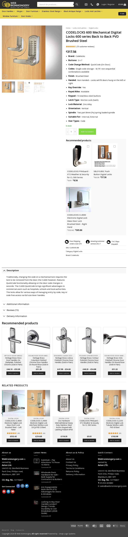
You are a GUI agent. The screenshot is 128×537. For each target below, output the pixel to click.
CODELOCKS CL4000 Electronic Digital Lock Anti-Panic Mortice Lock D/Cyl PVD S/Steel (38, 424)
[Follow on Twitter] (27, 486)
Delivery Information (14, 316)
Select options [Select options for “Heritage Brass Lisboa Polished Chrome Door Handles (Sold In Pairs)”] (64, 373)
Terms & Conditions (75, 468)
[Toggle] (4, 270)
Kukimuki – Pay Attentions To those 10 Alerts (50, 462)
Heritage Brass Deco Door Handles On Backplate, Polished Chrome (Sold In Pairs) (13, 361)
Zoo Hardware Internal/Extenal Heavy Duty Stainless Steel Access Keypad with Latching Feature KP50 (64, 425)
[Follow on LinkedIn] (8, 492)
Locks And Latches (93, 11)
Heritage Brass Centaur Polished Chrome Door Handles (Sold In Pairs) (89, 360)
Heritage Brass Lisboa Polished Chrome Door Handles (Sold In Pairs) (64, 360)
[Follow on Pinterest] (4, 492)
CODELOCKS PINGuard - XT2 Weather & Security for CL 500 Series (78, 174)
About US (5, 530)
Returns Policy (72, 471)
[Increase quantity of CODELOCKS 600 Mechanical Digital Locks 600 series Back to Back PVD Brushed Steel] (75, 131)
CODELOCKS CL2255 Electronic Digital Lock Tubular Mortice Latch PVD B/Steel (114, 424)
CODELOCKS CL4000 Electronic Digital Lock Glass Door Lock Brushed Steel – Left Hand (13, 425)
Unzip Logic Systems (67, 533)
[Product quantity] (71, 131)
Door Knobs (27, 16)
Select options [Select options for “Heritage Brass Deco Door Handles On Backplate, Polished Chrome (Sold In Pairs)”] (13, 373)
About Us (70, 459)
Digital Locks (93, 28)
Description (10, 270)
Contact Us (71, 462)
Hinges (20, 11)
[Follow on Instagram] (22, 486)
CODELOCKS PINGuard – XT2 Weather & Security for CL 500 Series (89, 423)
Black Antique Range (73, 11)
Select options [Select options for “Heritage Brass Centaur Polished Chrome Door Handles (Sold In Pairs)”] (89, 373)
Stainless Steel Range (52, 11)
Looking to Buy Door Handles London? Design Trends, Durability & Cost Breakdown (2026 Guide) (50, 507)
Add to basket (87, 131)
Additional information (15, 304)
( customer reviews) (85, 46)
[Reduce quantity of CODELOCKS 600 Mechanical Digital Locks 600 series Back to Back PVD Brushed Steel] (67, 131)
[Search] (77, 4)
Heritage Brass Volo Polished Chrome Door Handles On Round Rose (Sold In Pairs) (114, 361)
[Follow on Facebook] (18, 486)
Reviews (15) (10, 310)
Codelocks (75, 255)
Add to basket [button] (38, 373)
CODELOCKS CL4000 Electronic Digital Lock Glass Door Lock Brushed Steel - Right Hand (77, 221)
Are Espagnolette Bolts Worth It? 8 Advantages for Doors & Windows (51, 490)
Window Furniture (11, 16)
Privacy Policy (72, 465)
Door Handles (8, 11)
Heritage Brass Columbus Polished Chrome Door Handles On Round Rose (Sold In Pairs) (38, 362)
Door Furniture (33, 11)
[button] (108, 4)
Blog (12, 530)
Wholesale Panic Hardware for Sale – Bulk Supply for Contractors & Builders (51, 475)
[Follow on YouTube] (13, 492)
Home (68, 28)
